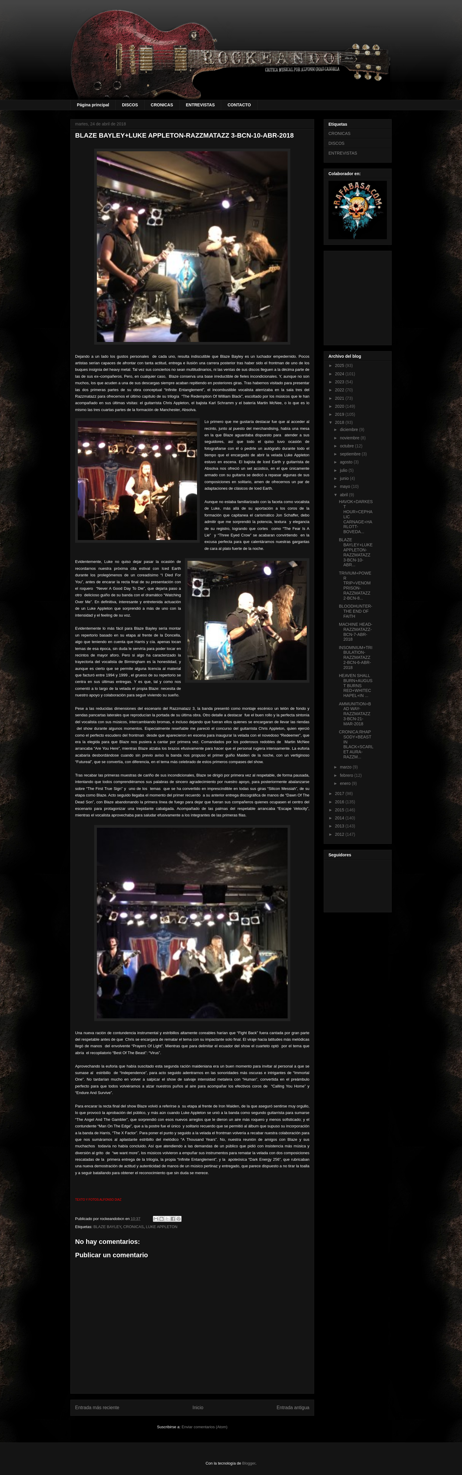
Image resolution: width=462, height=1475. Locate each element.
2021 (340, 398)
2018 (340, 422)
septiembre (351, 454)
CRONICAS (162, 104)
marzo (346, 767)
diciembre (349, 429)
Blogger (248, 1463)
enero (346, 783)
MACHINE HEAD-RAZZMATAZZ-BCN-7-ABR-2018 (355, 632)
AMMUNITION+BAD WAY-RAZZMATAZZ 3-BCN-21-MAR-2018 (355, 713)
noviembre (350, 437)
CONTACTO (239, 104)
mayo (345, 486)
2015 (340, 809)
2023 (340, 381)
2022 (340, 390)
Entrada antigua (293, 1407)
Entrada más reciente (97, 1407)
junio (345, 478)
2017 (340, 793)
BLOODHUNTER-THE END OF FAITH (355, 611)
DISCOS (130, 104)
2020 (340, 406)
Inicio (198, 1407)
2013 (340, 826)
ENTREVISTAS (200, 104)
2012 (340, 834)
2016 (340, 801)
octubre (347, 446)
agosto (347, 462)
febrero (347, 775)
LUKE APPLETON (161, 1227)
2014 (340, 818)
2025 (340, 365)
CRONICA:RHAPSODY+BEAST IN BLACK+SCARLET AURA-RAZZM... (356, 744)
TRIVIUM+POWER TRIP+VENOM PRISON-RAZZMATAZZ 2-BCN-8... (355, 585)
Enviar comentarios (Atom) (204, 1427)
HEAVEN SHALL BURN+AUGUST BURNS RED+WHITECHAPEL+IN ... (356, 685)
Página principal (93, 104)
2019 (340, 414)
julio (344, 470)
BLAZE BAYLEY (107, 1227)
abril (344, 494)
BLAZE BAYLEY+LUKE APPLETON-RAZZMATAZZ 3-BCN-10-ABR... (356, 552)
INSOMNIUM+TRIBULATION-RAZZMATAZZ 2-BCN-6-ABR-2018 (355, 657)
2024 (340, 373)
